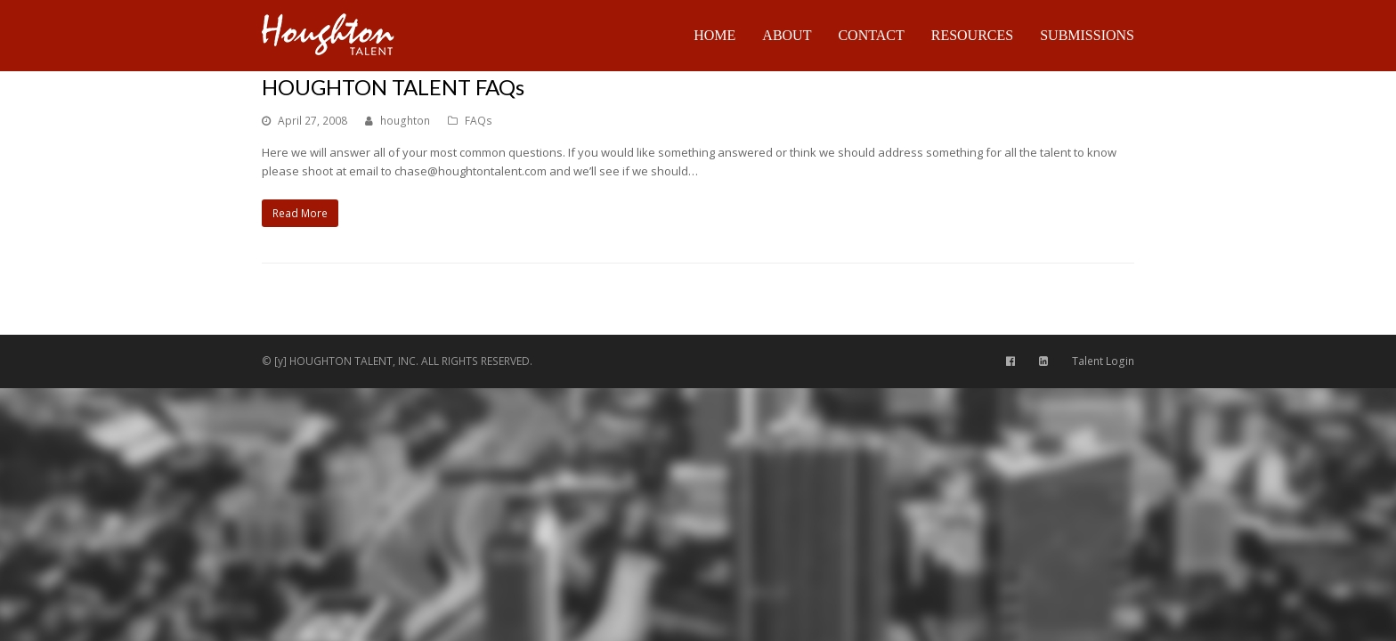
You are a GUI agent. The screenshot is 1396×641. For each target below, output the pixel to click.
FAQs (478, 120)
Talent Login (1103, 361)
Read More (300, 213)
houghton (405, 120)
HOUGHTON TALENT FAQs (393, 87)
